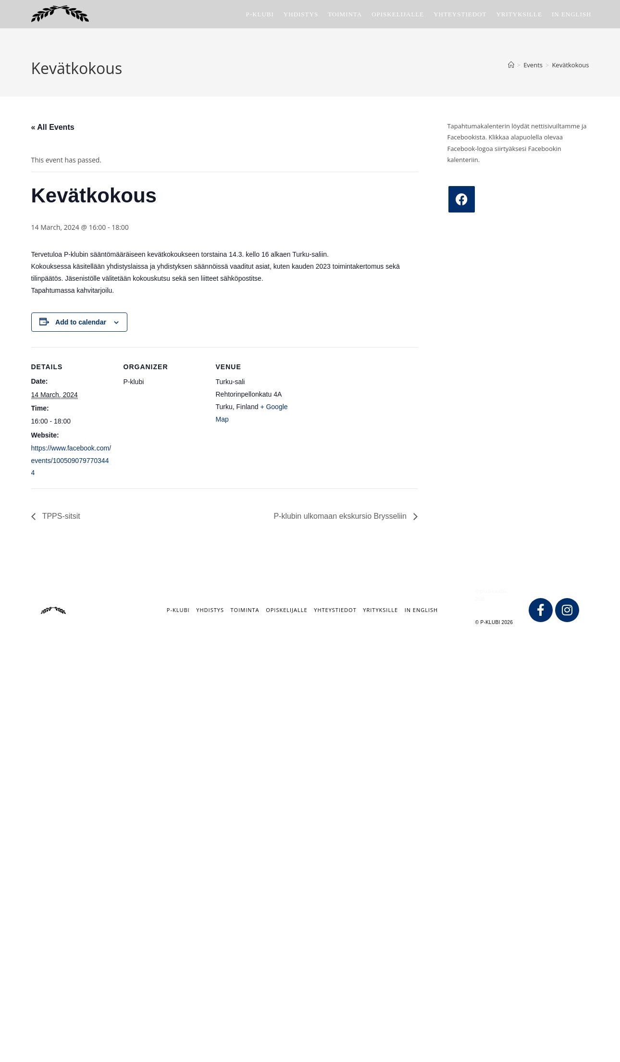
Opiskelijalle (286, 609)
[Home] (511, 65)
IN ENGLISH (421, 609)
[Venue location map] (358, 413)
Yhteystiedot (335, 609)
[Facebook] (461, 199)
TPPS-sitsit (60, 516)
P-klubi (178, 609)
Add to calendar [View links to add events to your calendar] (80, 322)
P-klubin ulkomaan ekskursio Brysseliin (341, 516)
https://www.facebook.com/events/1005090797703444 (71, 460)
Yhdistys (210, 609)
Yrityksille (380, 609)
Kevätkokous (570, 65)
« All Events (52, 127)
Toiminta (245, 609)
